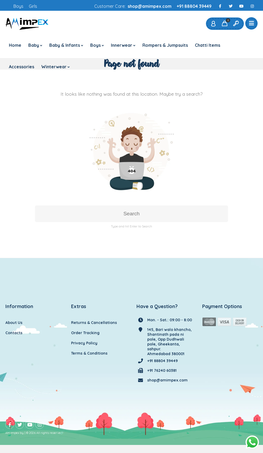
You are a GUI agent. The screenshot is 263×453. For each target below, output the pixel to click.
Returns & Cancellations (94, 322)
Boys (18, 6)
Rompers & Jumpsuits (165, 45)
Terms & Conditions (89, 353)
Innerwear (121, 45)
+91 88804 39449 (194, 6)
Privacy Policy (84, 343)
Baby (33, 45)
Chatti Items (207, 45)
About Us (13, 322)
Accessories (21, 66)
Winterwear (53, 66)
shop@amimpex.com (149, 6)
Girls (33, 6)
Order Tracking (85, 332)
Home (15, 45)
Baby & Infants (64, 45)
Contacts (13, 332)
